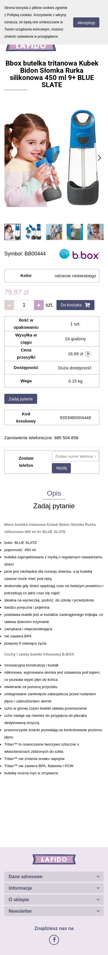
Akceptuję (86, 22)
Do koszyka (75, 305)
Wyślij (61, 468)
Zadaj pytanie (21, 399)
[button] (54, 877)
